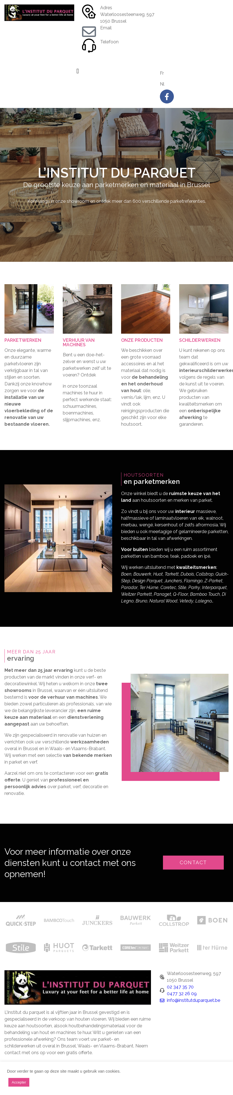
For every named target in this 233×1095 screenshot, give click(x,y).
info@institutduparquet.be (126, 34)
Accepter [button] (19, 1082)
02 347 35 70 (113, 48)
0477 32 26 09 (115, 55)
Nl (162, 84)
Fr (162, 73)
